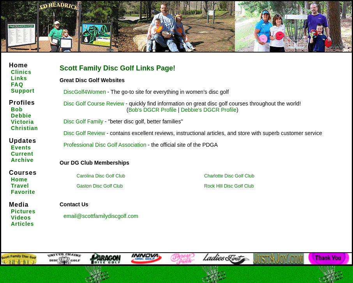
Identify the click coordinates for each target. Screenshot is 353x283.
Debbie (21, 115)
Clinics (21, 72)
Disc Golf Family (83, 121)
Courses (23, 172)
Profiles (22, 102)
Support (23, 91)
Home (18, 65)
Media (18, 204)
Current (22, 154)
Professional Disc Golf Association (105, 145)
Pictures (23, 211)
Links (19, 78)
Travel (20, 186)
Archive (22, 160)
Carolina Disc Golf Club (101, 176)
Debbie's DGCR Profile (209, 110)
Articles (22, 224)
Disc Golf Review (84, 133)
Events (21, 147)
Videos (21, 217)
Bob (17, 109)
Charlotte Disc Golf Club (229, 176)
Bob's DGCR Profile (152, 110)
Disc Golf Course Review (95, 103)
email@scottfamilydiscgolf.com (101, 216)
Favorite (23, 192)
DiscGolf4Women (85, 92)
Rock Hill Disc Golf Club (229, 186)
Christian (24, 128)
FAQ (17, 84)
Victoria (22, 122)
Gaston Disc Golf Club (100, 186)
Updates (22, 140)
